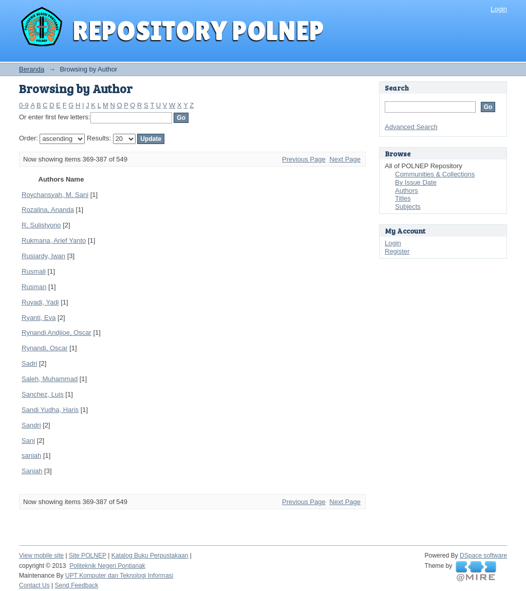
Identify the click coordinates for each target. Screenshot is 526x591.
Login (499, 9)
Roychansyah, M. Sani (55, 195)
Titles (403, 198)
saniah (31, 455)
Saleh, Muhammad (50, 379)
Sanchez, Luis (43, 394)
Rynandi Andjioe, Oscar (56, 332)
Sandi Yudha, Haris (50, 410)
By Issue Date (416, 182)
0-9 (24, 105)
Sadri (29, 363)
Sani (28, 440)
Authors (406, 190)
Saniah (32, 471)
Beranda (31, 69)
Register (397, 251)
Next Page (345, 159)
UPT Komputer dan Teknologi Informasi (119, 575)
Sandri (31, 425)
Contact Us (34, 585)
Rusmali (34, 271)
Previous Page (304, 159)
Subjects (408, 206)
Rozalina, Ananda (48, 209)
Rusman (34, 287)
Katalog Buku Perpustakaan (150, 555)
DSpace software (483, 555)
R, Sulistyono (41, 225)
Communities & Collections (435, 174)
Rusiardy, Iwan (43, 256)
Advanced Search (411, 127)
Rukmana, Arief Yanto (54, 240)
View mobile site (41, 555)
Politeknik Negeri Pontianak (107, 565)
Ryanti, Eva (38, 317)
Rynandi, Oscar (45, 348)
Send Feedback (77, 585)
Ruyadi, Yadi (40, 302)
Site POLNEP (87, 555)
